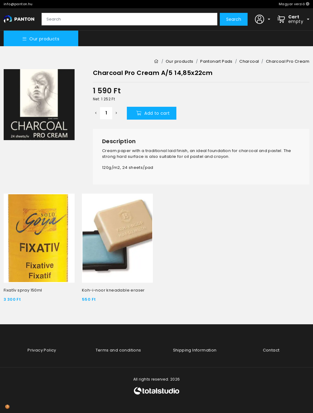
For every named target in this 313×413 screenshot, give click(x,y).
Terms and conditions (118, 350)
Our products (41, 39)
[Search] (129, 19)
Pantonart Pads (216, 61)
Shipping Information (195, 350)
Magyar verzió (294, 4)
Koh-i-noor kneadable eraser (113, 290)
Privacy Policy (42, 350)
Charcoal (249, 61)
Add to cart (153, 113)
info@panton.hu (18, 4)
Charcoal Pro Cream (287, 61)
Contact (271, 350)
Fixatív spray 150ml (23, 290)
